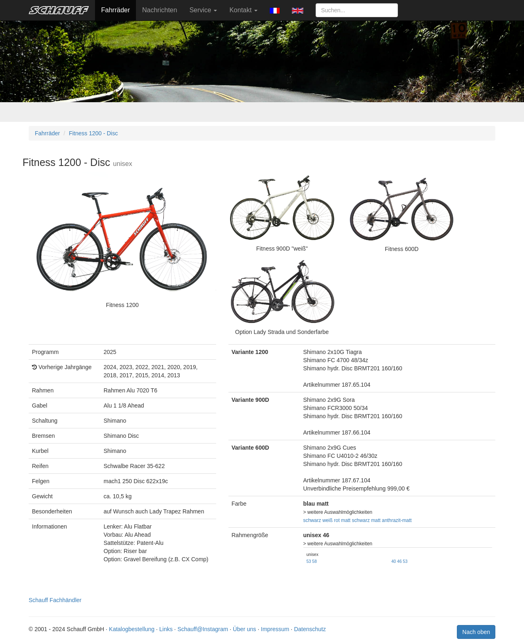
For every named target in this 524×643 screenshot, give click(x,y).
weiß (327, 520)
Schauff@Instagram (202, 629)
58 (314, 561)
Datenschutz (310, 629)
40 (393, 561)
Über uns (244, 629)
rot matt (342, 520)
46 (399, 561)
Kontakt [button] (243, 10)
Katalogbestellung (131, 629)
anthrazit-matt (397, 520)
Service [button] (203, 10)
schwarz (312, 520)
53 (309, 561)
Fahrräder (115, 10)
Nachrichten (159, 10)
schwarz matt (366, 520)
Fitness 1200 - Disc (93, 133)
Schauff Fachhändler (55, 600)
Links (166, 629)
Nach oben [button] (476, 632)
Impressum (275, 629)
